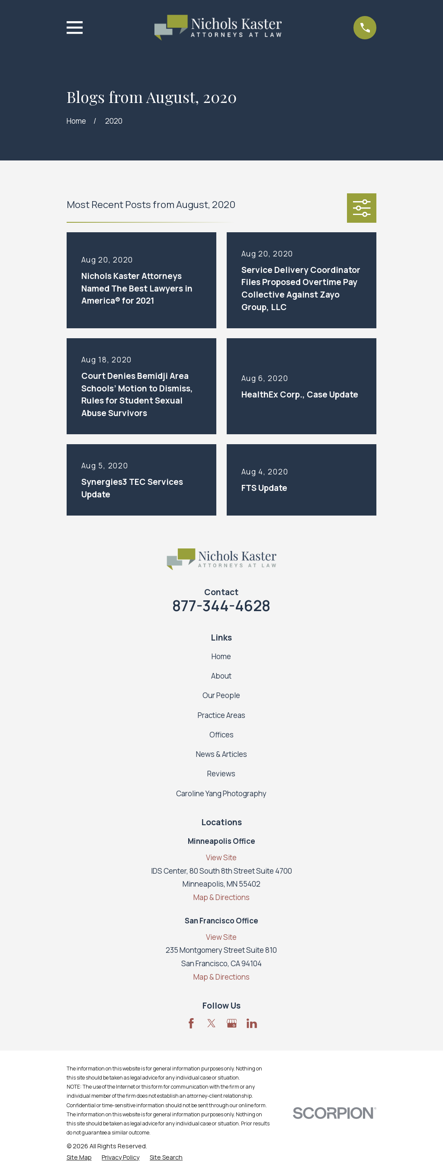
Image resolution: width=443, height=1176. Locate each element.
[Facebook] (191, 1023)
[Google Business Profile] (232, 1023)
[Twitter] (211, 1023)
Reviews (221, 774)
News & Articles (221, 754)
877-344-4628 (221, 605)
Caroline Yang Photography (221, 793)
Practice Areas (221, 715)
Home (221, 656)
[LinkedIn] (252, 1023)
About (221, 676)
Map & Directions (221, 897)
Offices (221, 735)
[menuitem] (79, 1157)
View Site (221, 857)
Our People (221, 695)
